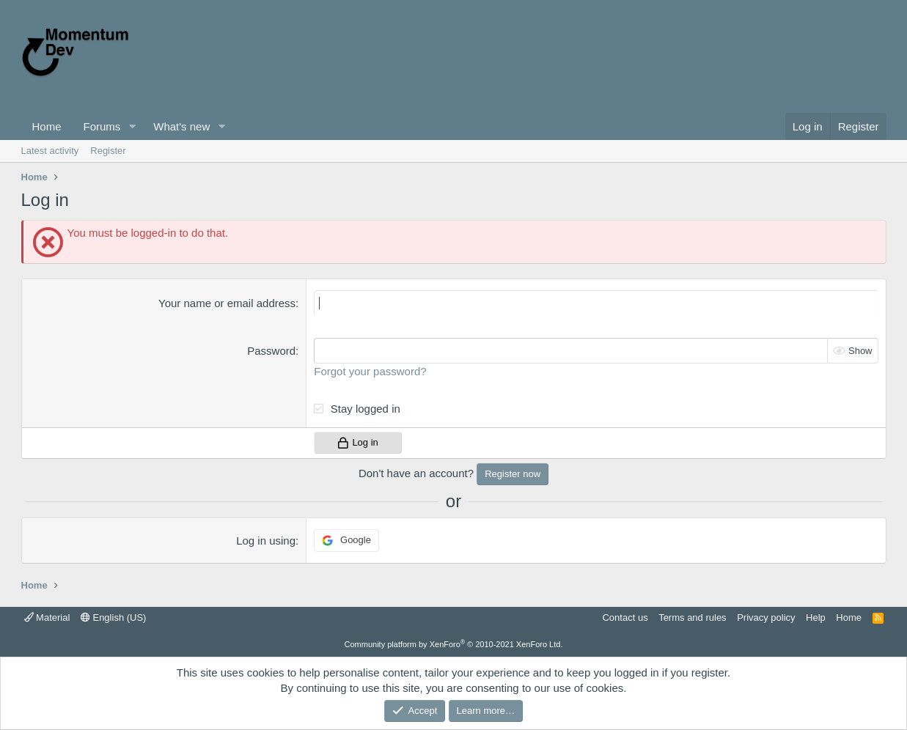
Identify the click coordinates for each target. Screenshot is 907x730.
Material (47, 617)
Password (271, 350)
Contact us (624, 617)
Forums (102, 126)
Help (816, 617)
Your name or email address (226, 303)
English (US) (114, 617)
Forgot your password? (370, 371)
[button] (132, 126)
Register (107, 150)
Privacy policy (766, 617)
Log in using (265, 540)
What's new (181, 126)
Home (47, 126)
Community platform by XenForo (454, 644)
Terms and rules (692, 617)
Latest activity (50, 150)
